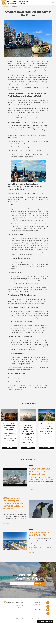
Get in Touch (39, 584)
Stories (7, 6)
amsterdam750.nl (28, 369)
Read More (32, 489)
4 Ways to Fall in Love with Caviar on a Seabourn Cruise (39, 471)
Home (3, 6)
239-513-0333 (19, 606)
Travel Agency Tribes (36, 618)
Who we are (36, 602)
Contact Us (36, 604)
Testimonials (37, 609)
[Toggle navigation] (53, 2)
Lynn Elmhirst (14, 378)
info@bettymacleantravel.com (23, 607)
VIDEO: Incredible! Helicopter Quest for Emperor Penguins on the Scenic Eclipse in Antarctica (13, 503)
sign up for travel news (45, 621)
